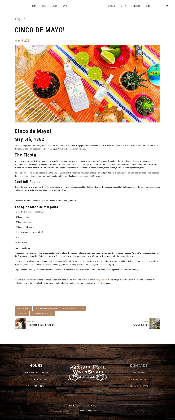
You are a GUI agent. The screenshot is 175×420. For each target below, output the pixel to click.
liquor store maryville (73, 308)
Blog (148, 6)
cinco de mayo (23, 308)
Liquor (54, 6)
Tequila (20, 19)
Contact (136, 6)
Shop (34, 6)
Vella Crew (92, 410)
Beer (44, 6)
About (124, 6)
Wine (65, 6)
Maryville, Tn (101, 280)
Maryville (22, 313)
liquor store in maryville (46, 308)
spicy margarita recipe (42, 313)
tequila (26, 217)
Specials (111, 6)
